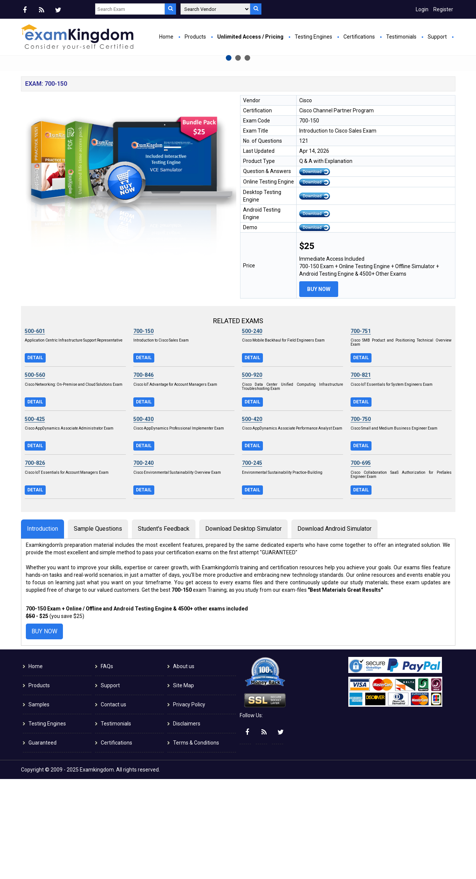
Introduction (42, 628)
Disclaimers (186, 824)
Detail (35, 457)
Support (437, 37)
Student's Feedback (164, 628)
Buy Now (161, 141)
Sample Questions (98, 628)
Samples (38, 804)
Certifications (359, 37)
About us (183, 766)
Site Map (183, 785)
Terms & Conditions (196, 843)
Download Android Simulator (334, 628)
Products (195, 37)
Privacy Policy (189, 804)
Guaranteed (42, 843)
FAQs (107, 766)
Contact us (113, 804)
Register (443, 9)
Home (166, 37)
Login (422, 9)
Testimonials (401, 37)
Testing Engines (313, 37)
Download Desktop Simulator (243, 628)
